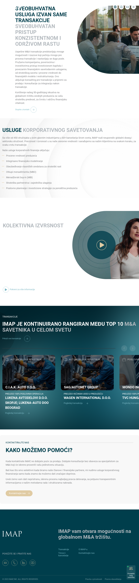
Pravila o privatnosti (93, 579)
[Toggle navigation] (133, 7)
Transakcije (63, 549)
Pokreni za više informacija (19, 289)
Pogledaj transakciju (18, 413)
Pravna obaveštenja (113, 579)
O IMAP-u (83, 549)
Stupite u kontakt (26, 109)
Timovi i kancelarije (63, 554)
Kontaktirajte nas (20, 493)
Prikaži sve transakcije (16, 338)
